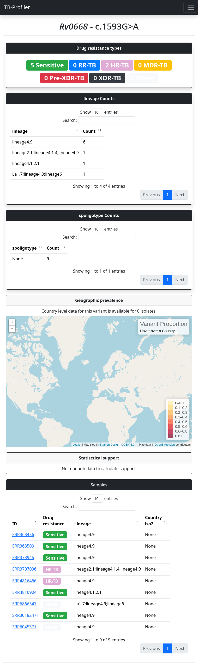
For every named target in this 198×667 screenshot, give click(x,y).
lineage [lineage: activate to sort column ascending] (20, 131)
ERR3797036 (24, 569)
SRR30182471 (25, 615)
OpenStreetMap (165, 444)
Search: (99, 120)
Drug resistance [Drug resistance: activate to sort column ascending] (53, 521)
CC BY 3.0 (128, 444)
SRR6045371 (24, 627)
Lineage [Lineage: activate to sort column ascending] (93, 524)
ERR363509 (23, 546)
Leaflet (77, 444)
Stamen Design (109, 444)
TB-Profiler (17, 7)
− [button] (12, 329)
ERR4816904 (24, 592)
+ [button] (12, 322)
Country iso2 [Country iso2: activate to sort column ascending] (163, 521)
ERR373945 (23, 557)
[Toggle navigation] (190, 7)
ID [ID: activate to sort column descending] (14, 524)
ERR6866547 (24, 604)
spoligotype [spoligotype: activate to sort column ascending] (24, 248)
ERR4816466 (24, 581)
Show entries (99, 112)
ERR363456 (23, 534)
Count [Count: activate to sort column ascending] (89, 131)
